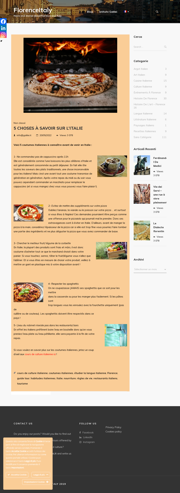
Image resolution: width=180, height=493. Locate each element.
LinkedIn (85, 437)
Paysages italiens (144, 128)
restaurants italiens (105, 378)
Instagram (87, 442)
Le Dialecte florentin (158, 230)
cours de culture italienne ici (40, 354)
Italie (60, 378)
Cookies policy (114, 431)
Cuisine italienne (143, 84)
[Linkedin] (3, 28)
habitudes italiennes (43, 378)
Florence (112, 373)
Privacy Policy (113, 427)
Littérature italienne (145, 122)
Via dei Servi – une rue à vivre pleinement (160, 197)
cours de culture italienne (32, 373)
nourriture (70, 378)
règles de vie (84, 378)
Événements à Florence (147, 95)
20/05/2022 (45, 135)
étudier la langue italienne (90, 373)
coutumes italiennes (61, 373)
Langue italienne (143, 116)
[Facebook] (3, 21)
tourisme (22, 383)
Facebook (86, 432)
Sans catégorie (142, 140)
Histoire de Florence (145, 101)
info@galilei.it (24, 135)
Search (165, 50)
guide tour (23, 378)
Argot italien (141, 72)
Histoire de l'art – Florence (149, 107)
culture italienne (143, 89)
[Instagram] (3, 34)
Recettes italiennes (145, 134)
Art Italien (139, 78)
